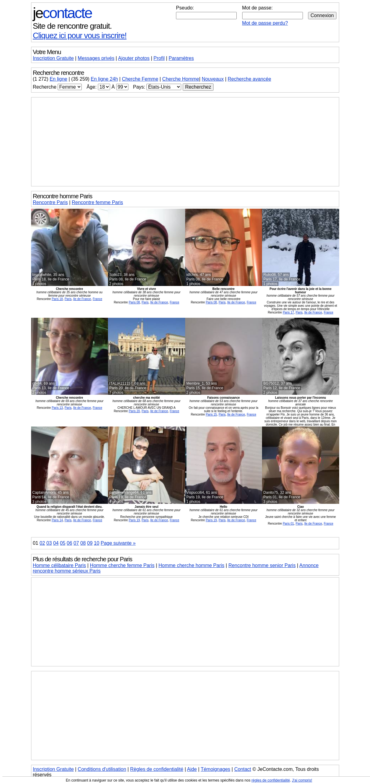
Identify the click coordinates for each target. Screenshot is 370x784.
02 (42, 543)
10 (96, 543)
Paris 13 (57, 407)
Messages (96, 58)
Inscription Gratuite (53, 58)
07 (76, 543)
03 (49, 543)
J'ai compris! (302, 780)
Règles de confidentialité (156, 769)
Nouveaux (213, 79)
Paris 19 (134, 520)
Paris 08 (134, 302)
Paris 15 (211, 414)
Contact (242, 769)
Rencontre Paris (50, 202)
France (97, 299)
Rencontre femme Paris (97, 202)
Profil (158, 58)
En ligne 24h (104, 79)
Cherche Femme (140, 79)
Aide (192, 769)
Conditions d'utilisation (102, 769)
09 (90, 543)
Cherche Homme (180, 79)
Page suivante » (118, 543)
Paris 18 (57, 299)
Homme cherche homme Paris (192, 565)
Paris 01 (288, 523)
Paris (68, 299)
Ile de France (82, 299)
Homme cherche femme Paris (122, 565)
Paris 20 (134, 411)
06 (69, 543)
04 (56, 543)
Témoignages (215, 769)
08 (83, 543)
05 (63, 543)
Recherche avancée (249, 79)
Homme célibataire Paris (59, 565)
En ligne (58, 79)
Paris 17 (288, 312)
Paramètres (181, 58)
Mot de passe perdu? (265, 23)
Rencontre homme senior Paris (262, 565)
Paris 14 (57, 520)
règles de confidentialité (270, 780)
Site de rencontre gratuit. (72, 26)
